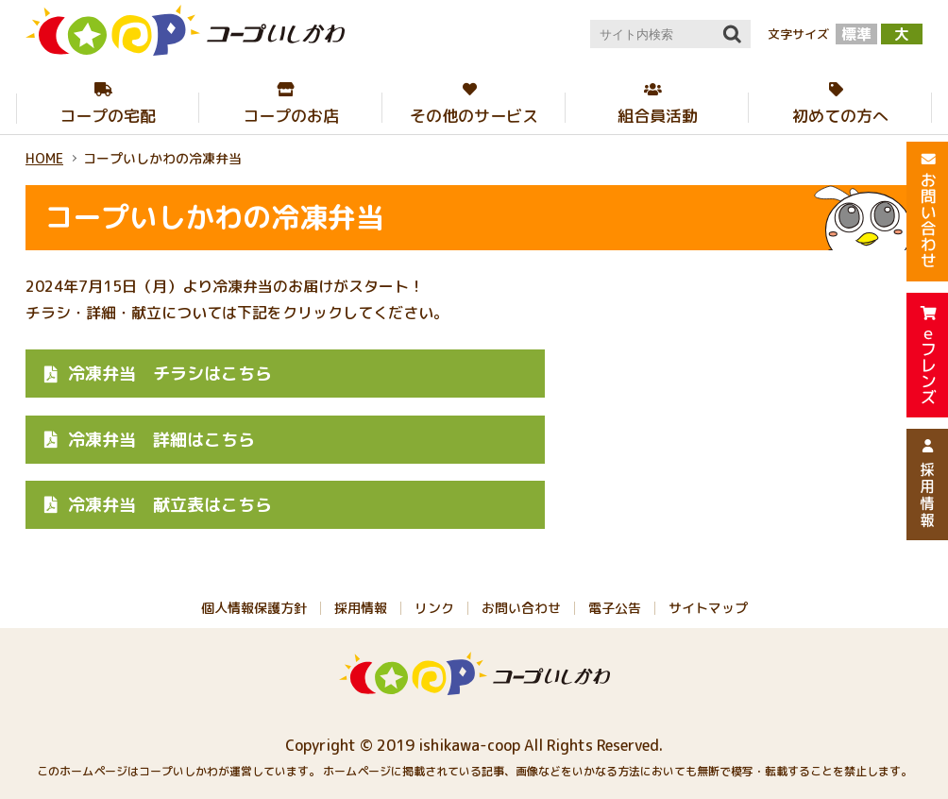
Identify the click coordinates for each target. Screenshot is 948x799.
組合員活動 (658, 116)
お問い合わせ (521, 608)
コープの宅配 (107, 116)
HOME (44, 158)
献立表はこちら (170, 505)
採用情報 (360, 608)
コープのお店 (291, 116)
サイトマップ (708, 608)
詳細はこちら (161, 439)
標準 (856, 34)
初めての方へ (840, 116)
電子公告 (614, 608)
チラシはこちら (170, 373)
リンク (434, 608)
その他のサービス (474, 116)
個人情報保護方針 (254, 608)
